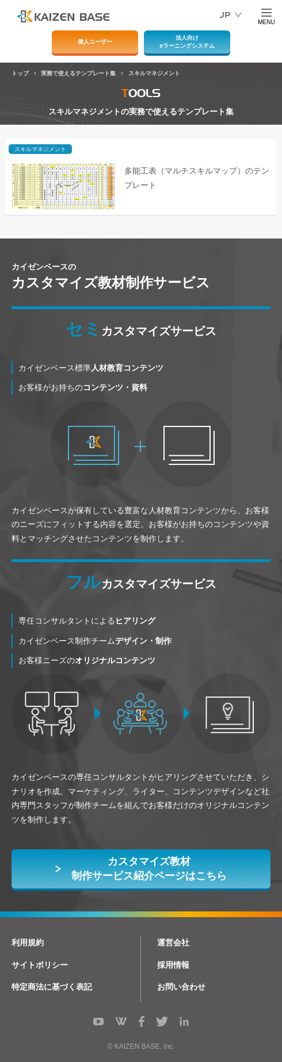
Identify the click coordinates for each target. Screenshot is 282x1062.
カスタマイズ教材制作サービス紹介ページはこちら (149, 869)
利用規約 (28, 942)
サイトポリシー (40, 964)
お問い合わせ (181, 986)
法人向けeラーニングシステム (187, 41)
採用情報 (173, 964)
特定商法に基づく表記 (52, 986)
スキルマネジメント (40, 149)
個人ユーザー (95, 42)
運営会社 (173, 942)
